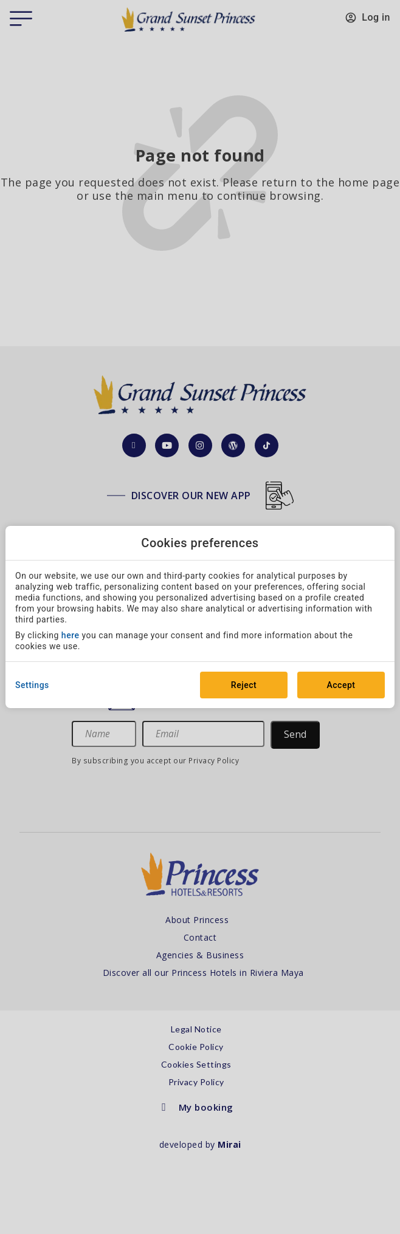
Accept (341, 685)
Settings (32, 685)
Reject (244, 685)
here (70, 635)
